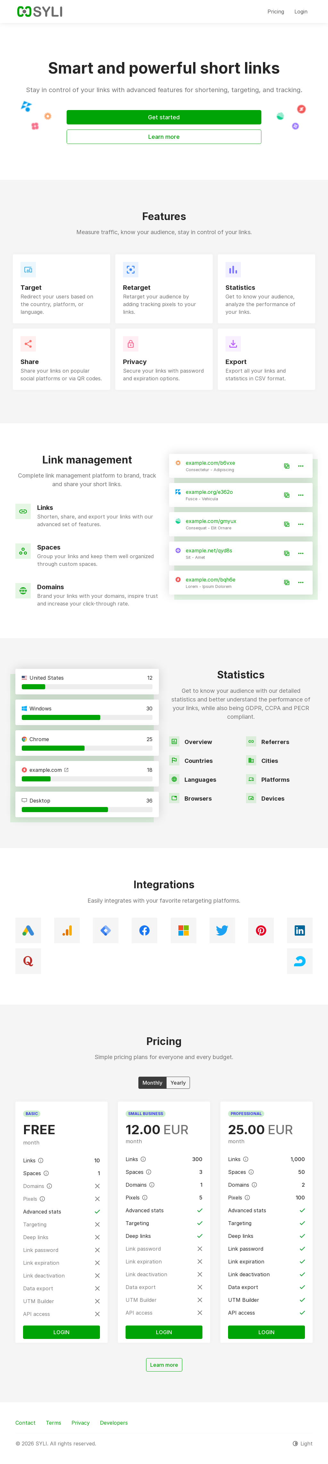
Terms (53, 1423)
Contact (25, 1423)
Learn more (164, 136)
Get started (164, 117)
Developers (114, 1423)
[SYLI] (39, 11)
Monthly (152, 1082)
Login (61, 1332)
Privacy (80, 1423)
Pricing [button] (275, 11)
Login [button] (301, 11)
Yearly (178, 1082)
